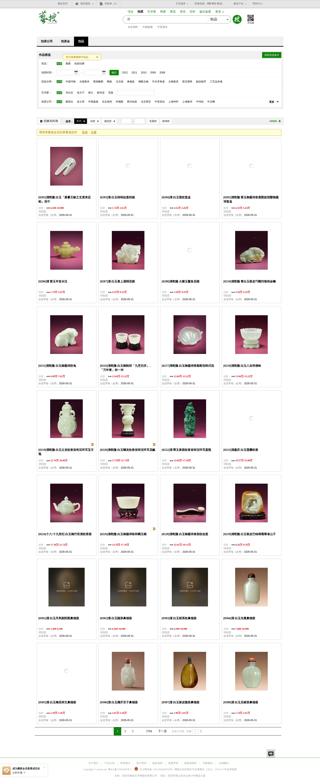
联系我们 (125, 763)
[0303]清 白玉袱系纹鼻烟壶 (179, 618)
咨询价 (166, 121)
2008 (162, 72)
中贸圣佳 (162, 27)
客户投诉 (141, 763)
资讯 (183, 11)
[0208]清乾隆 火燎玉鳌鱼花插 (181, 281)
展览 (173, 11)
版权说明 (157, 763)
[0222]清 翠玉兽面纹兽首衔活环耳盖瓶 (186, 449)
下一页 (162, 731)
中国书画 (71, 81)
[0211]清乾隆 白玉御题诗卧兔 (57, 365)
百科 (192, 11)
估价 (92, 121)
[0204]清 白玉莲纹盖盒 (176, 197)
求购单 (111, 3)
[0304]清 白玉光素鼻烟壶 (239, 618)
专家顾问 (208, 763)
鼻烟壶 (131, 81)
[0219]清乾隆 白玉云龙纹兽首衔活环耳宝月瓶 (66, 452)
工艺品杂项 (216, 81)
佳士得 (80, 101)
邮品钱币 (201, 81)
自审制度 (232, 769)
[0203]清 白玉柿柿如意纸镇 (117, 197)
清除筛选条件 (271, 55)
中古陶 (211, 101)
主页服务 (181, 3)
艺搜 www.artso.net (49, 19)
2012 (125, 72)
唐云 (90, 92)
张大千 (80, 92)
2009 (153, 72)
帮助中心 (257, 3)
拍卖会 (65, 41)
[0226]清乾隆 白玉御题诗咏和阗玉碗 (123, 534)
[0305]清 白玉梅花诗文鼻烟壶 (57, 702)
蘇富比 (69, 101)
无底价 (153, 121)
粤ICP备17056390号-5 (120, 769)
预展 (68, 63)
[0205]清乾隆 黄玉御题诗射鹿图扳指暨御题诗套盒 (251, 199)
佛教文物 (143, 81)
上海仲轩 (173, 101)
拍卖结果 (79, 63)
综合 (131, 11)
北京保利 (133, 27)
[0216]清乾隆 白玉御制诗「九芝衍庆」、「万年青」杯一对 (126, 368)
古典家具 (173, 81)
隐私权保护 (190, 763)
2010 (144, 72)
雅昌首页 (63, 3)
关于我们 (93, 763)
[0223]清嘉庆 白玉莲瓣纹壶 (240, 449)
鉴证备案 (205, 11)
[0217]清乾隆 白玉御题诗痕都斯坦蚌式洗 (188, 365)
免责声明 (173, 763)
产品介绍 (110, 763)
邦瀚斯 (119, 101)
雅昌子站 (238, 3)
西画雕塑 (98, 81)
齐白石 (69, 92)
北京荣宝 (146, 101)
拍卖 (140, 11)
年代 (79, 121)
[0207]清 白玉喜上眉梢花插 (117, 281)
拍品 (81, 41)
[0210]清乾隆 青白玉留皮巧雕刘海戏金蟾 (249, 281)
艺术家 (151, 11)
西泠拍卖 (132, 101)
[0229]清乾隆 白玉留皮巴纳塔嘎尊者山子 (249, 534)
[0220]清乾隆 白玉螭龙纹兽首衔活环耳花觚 (128, 449)
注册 (94, 132)
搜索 (237, 19)
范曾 (110, 92)
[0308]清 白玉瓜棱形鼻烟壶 (240, 702)
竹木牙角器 (158, 81)
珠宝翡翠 (187, 81)
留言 (271, 753)
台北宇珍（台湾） (48, 215)
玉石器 (119, 81)
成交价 (108, 121)
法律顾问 (224, 763)
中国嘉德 (148, 27)
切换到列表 (51, 121)
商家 (163, 11)
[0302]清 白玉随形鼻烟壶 (116, 618)
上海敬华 (187, 101)
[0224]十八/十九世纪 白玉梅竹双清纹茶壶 (65, 534)
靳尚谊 (101, 92)
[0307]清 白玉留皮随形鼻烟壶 (181, 702)
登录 (85, 132)
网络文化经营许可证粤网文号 (201, 769)
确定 (114, 72)
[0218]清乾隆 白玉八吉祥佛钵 (242, 365)
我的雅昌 (85, 3)
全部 (59, 63)
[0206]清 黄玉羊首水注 (53, 281)
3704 (149, 731)
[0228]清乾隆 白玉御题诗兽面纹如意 (185, 534)
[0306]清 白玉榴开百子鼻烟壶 (119, 702)
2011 (134, 72)
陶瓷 (109, 81)
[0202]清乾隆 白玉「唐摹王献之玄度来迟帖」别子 (64, 199)
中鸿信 (200, 101)
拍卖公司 (47, 41)
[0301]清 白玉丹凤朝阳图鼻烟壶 (58, 618)
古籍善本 (84, 81)
